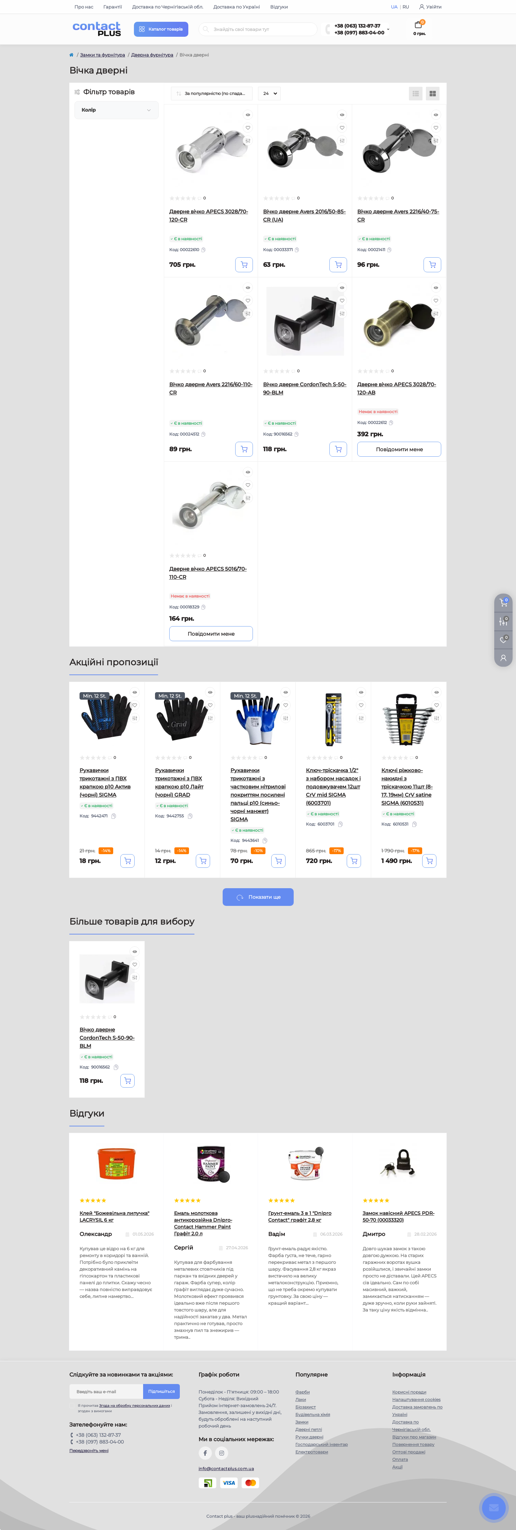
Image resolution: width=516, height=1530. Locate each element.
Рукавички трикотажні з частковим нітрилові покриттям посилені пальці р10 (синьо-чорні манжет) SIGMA (258, 795)
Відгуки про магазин (414, 1436)
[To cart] (244, 264)
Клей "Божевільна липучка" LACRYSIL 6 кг (114, 1216)
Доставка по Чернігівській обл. (167, 7)
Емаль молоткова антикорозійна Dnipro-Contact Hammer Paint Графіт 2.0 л (203, 1223)
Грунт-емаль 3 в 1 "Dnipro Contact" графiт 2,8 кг (299, 1216)
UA (394, 7)
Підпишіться (161, 1391)
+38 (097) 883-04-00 (359, 33)
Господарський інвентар (321, 1444)
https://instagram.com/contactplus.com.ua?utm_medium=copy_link (221, 1453)
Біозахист (305, 1407)
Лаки (300, 1399)
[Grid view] (433, 93)
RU (405, 7)
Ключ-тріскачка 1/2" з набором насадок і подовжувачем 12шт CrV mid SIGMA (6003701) (333, 786)
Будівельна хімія (312, 1414)
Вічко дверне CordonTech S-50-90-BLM (107, 1037)
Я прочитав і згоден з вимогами (125, 1408)
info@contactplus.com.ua (226, 1468)
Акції (397, 1466)
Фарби (302, 1392)
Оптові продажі (408, 1451)
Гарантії (112, 7)
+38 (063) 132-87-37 (357, 26)
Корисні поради (409, 1392)
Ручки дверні (309, 1436)
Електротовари (311, 1451)
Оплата (400, 1459)
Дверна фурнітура (152, 55)
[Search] (206, 29)
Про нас (83, 7)
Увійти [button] (430, 7)
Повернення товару (413, 1444)
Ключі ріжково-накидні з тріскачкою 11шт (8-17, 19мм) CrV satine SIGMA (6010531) (407, 786)
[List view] (416, 93)
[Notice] (399, 449)
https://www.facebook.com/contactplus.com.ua (205, 1453)
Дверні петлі (308, 1429)
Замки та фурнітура (102, 55)
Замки (301, 1422)
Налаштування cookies (416, 1399)
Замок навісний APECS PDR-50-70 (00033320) (398, 1216)
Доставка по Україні (236, 7)
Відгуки (279, 7)
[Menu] (161, 29)
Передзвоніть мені (88, 1450)
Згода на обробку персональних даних (134, 1405)
